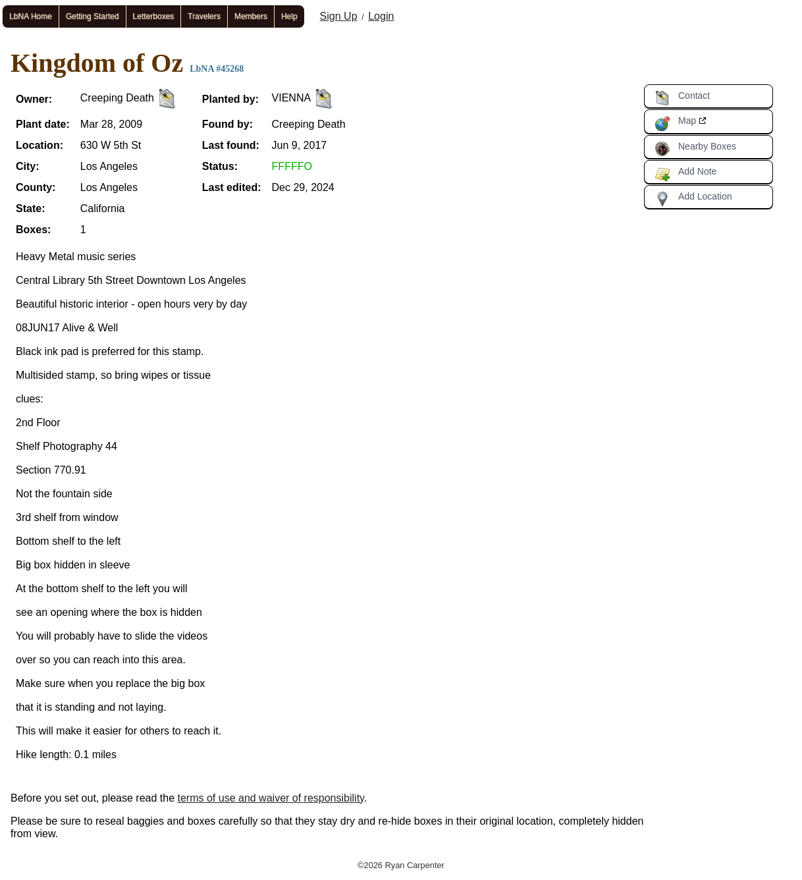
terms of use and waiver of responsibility (271, 798)
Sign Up (339, 16)
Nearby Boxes (695, 149)
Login (381, 16)
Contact (682, 98)
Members (250, 16)
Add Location (693, 199)
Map (675, 123)
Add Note (685, 174)
